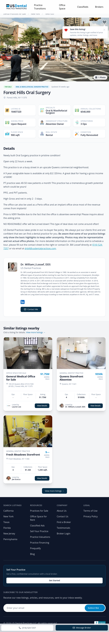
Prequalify (35, 548)
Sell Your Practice (39, 531)
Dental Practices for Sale (14, 14)
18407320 (49, 14)
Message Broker (82, 627)
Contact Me (31, 309)
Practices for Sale (39, 510)
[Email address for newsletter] (54, 608)
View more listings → (35, 332)
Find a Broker (64, 522)
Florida (7, 527)
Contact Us (62, 516)
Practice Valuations (40, 537)
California (8, 510)
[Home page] (16, 6)
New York (35, 14)
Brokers (99, 6)
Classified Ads (37, 525)
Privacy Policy (90, 516)
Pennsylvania (10, 539)
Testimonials (63, 527)
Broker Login (63, 533)
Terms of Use (90, 510)
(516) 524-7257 (27, 627)
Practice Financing (39, 542)
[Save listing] (104, 22)
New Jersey (9, 533)
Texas (6, 522)
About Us (62, 510)
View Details (42, 405)
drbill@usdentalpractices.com (40, 248)
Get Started (54, 580)
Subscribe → (95, 608)
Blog (32, 554)
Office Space (62, 7)
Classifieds (82, 6)
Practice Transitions (40, 7)
